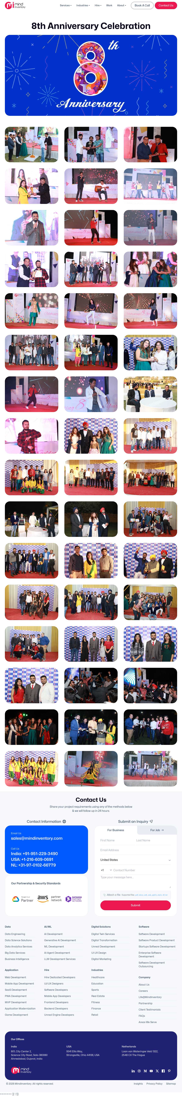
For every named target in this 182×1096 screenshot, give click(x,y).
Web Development (15, 977)
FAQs (142, 1015)
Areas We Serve (148, 1022)
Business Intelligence (17, 959)
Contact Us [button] (166, 5)
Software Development (152, 934)
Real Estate (98, 996)
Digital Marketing (101, 959)
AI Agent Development (57, 952)
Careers (143, 990)
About (120, 5)
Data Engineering (15, 934)
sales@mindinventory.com (37, 838)
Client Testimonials (149, 1009)
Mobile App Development (19, 983)
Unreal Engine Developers (59, 1014)
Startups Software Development (157, 946)
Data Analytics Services (18, 946)
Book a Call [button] (142, 5)
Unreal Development (103, 946)
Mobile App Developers (57, 996)
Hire (97, 5)
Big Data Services (15, 952)
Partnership (145, 1003)
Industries (82, 5)
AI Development (53, 934)
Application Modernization (20, 1008)
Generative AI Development (60, 940)
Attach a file (135, 895)
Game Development (16, 1014)
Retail (94, 1014)
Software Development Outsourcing (152, 964)
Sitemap (171, 1083)
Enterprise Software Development (150, 954)
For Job (157, 830)
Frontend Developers (56, 1002)
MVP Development (16, 1002)
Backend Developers (56, 1008)
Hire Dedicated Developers (59, 977)
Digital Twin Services (103, 934)
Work (109, 5)
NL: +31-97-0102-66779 (33, 865)
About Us (144, 984)
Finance (96, 1008)
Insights (138, 1083)
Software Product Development (157, 940)
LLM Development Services (60, 959)
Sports (95, 989)
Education (97, 983)
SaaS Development (16, 989)
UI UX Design (98, 952)
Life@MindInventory (150, 997)
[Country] (135, 860)
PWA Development (16, 996)
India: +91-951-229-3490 (34, 853)
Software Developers (56, 989)
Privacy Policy (154, 1083)
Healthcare (98, 977)
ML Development (54, 946)
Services (65, 5)
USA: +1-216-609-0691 (32, 859)
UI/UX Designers (53, 983)
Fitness (95, 1002)
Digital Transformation (104, 940)
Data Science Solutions (18, 940)
